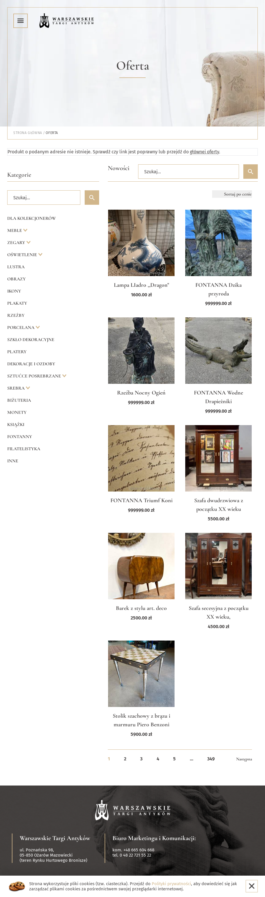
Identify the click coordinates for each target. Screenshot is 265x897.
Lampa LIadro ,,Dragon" (141, 285)
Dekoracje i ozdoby (31, 364)
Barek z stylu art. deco (141, 608)
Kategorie (19, 174)
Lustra (16, 267)
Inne (12, 461)
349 (211, 759)
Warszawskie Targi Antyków (55, 838)
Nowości (118, 168)
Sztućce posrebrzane (34, 376)
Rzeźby (16, 315)
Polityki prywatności (171, 883)
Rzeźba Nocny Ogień (141, 392)
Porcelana (21, 327)
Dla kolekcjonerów (31, 218)
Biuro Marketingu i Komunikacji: (154, 838)
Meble (15, 230)
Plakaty (17, 303)
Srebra (16, 388)
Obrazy (16, 279)
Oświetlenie (22, 255)
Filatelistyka (23, 449)
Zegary (16, 242)
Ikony (14, 291)
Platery (17, 352)
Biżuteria (19, 400)
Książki (15, 424)
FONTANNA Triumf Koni (141, 500)
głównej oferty (204, 152)
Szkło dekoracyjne (30, 340)
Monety (17, 412)
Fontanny (19, 437)
